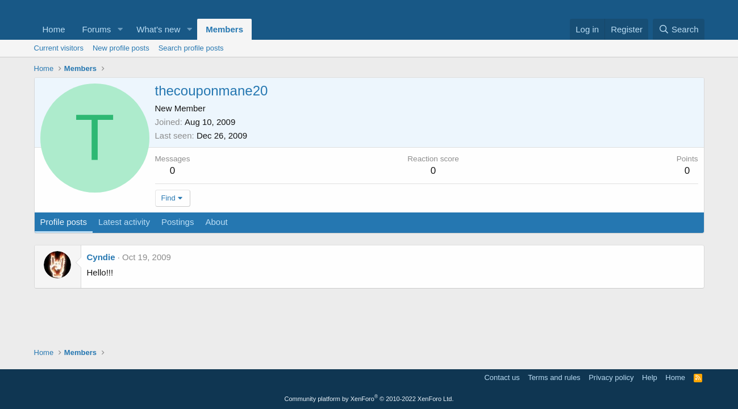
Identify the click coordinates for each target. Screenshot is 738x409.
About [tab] (216, 222)
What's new (158, 29)
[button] (120, 29)
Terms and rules (554, 377)
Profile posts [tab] (63, 222)
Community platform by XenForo (369, 398)
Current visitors (59, 48)
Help (649, 377)
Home (54, 29)
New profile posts (121, 48)
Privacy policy (611, 377)
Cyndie (101, 257)
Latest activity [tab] (124, 222)
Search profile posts (191, 48)
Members (224, 29)
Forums (96, 29)
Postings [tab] (177, 222)
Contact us (501, 377)
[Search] (678, 29)
